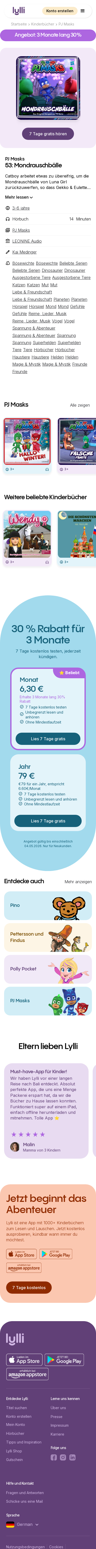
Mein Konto (15, 1424)
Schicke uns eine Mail (24, 1501)
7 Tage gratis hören (48, 133)
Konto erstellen (59, 11)
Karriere (57, 1434)
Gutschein (14, 1459)
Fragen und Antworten (25, 1493)
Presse (56, 1416)
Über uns (58, 1408)
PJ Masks (66, 24)
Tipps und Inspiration (23, 1442)
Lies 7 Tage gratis (48, 738)
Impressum (60, 1425)
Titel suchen (16, 1408)
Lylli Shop (14, 1451)
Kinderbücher (42, 24)
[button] (83, 11)
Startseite (19, 24)
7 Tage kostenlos (29, 1287)
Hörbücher (15, 1433)
